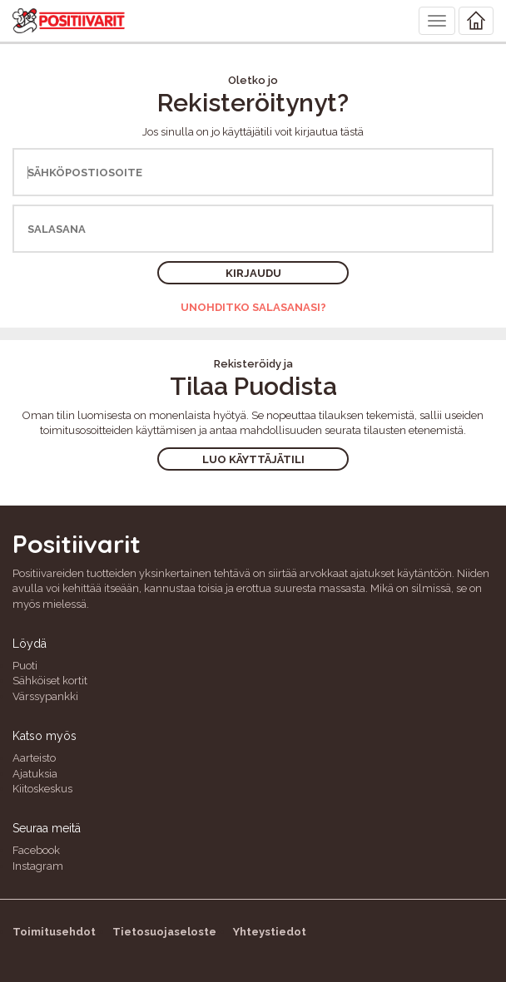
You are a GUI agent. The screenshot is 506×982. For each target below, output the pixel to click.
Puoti (24, 665)
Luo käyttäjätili (253, 459)
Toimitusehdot (54, 931)
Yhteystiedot (269, 931)
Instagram (37, 866)
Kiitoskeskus (42, 788)
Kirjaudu (253, 273)
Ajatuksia (34, 773)
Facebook (36, 850)
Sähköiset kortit (49, 680)
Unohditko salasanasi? (253, 307)
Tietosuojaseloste (164, 931)
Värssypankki (45, 696)
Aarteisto (34, 758)
